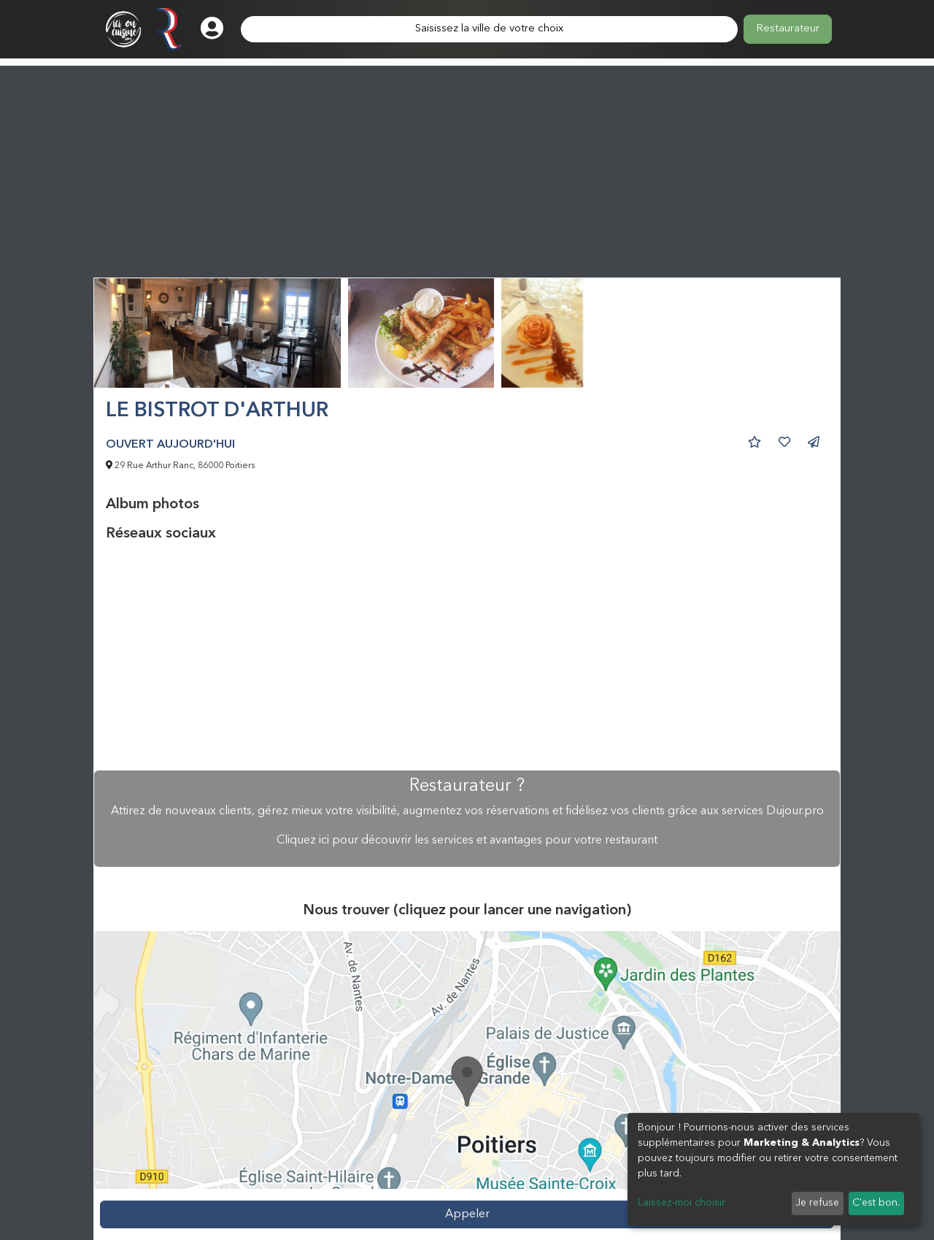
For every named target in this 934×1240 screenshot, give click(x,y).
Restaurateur (787, 28)
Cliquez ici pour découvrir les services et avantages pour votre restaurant (467, 840)
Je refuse (817, 1203)
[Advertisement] (467, 168)
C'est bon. (876, 1203)
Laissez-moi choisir (681, 1203)
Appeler (467, 1214)
